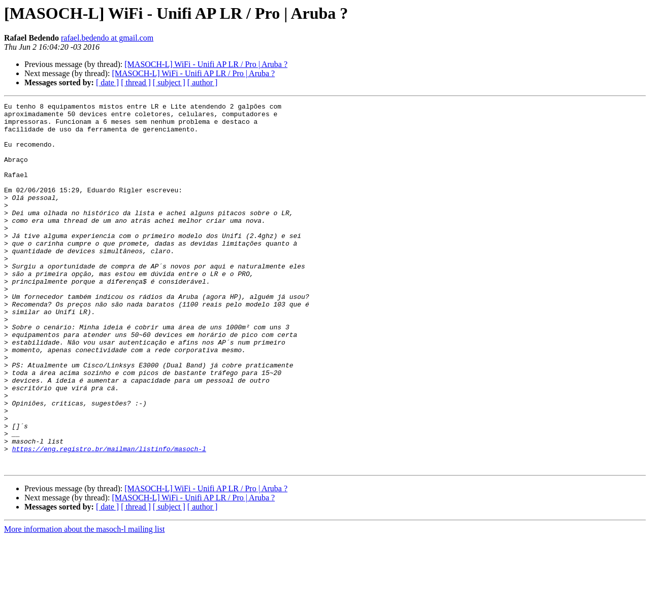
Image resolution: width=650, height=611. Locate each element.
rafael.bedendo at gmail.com (107, 37)
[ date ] (107, 82)
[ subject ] (169, 82)
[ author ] (202, 82)
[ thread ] (136, 82)
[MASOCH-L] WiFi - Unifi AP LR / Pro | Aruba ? (205, 64)
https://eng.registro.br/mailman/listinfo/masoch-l (109, 518)
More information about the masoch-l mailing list (84, 602)
